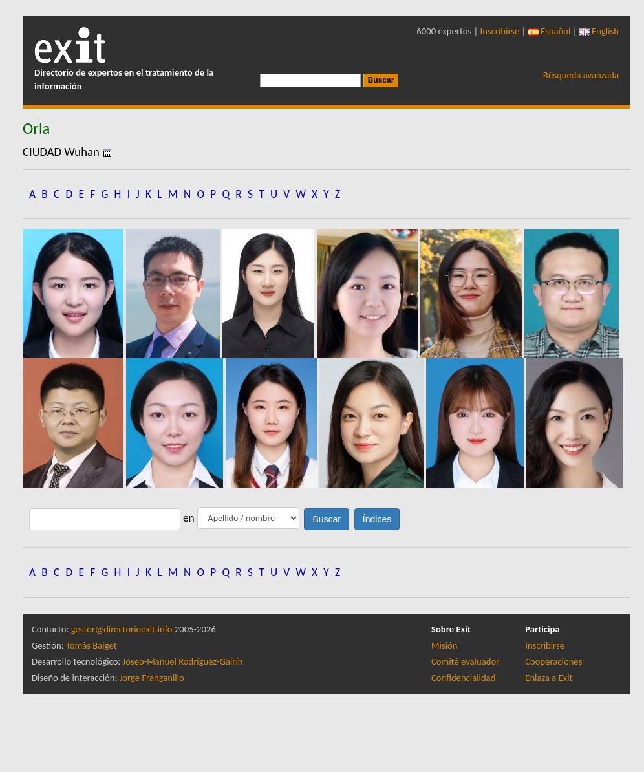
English (599, 31)
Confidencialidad (463, 677)
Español (549, 31)
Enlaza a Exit (548, 677)
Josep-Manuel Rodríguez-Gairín (183, 661)
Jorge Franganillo (152, 677)
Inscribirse (500, 31)
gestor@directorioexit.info (122, 629)
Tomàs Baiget (91, 645)
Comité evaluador (465, 661)
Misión (444, 645)
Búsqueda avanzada (581, 75)
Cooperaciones (553, 661)
